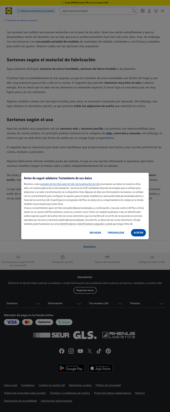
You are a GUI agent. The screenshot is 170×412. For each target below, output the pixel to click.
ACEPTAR (138, 232)
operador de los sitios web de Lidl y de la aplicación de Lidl (69, 184)
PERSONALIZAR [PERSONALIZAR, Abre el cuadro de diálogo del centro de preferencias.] (116, 232)
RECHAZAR (95, 232)
